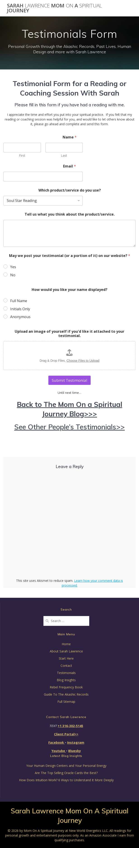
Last (64, 155)
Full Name (18, 301)
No (12, 275)
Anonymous (20, 317)
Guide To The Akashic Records (66, 694)
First (22, 155)
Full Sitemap (66, 701)
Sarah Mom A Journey (54, 8)
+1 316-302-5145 (70, 726)
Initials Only (20, 309)
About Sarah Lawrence (66, 651)
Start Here (66, 658)
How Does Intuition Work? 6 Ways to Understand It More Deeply (66, 780)
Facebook (56, 742)
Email (69, 166)
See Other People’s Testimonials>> (69, 426)
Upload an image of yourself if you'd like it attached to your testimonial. (69, 333)
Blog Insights (66, 680)
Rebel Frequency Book (66, 687)
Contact (66, 665)
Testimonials (66, 673)
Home (66, 644)
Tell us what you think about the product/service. (70, 214)
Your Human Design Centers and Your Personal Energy (66, 765)
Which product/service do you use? (69, 190)
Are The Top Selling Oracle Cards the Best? (66, 773)
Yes (13, 267)
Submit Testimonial (69, 380)
